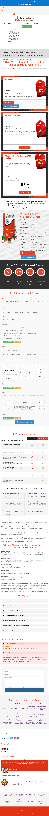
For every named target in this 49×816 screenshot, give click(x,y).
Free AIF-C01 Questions (8, 712)
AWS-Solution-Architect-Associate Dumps (8, 795)
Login (4, 7)
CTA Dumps (19, 803)
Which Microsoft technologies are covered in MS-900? (13, 615)
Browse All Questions (12, 106)
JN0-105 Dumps (30, 801)
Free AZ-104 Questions (8, 708)
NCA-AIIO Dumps (41, 803)
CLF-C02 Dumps (19, 801)
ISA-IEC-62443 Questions (8, 719)
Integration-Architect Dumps (8, 802)
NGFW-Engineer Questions (41, 716)
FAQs (19, 809)
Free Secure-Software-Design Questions (7, 723)
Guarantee (24, 809)
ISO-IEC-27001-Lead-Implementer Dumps (41, 798)
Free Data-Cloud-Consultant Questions (19, 723)
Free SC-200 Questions (8, 716)
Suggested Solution (8, 341)
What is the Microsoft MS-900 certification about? (12, 601)
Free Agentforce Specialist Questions (19, 720)
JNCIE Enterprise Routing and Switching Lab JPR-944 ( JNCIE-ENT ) (14, 32)
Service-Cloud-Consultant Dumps (30, 795)
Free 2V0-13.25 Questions (30, 703)
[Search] (14, 14)
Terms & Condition (32, 809)
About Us (13, 809)
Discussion (17, 341)
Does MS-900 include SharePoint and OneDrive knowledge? (14, 620)
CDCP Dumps (41, 801)
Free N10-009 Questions (30, 706)
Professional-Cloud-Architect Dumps (19, 795)
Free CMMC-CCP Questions (41, 709)
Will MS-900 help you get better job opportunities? (12, 630)
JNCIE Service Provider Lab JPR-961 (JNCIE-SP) (14, 39)
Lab (9, 23)
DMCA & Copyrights (25, 810)
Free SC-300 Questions (19, 716)
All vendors (26, 23)
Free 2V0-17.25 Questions (30, 708)
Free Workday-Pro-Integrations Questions (30, 723)
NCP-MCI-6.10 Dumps (30, 803)
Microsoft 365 (13, 59)
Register (4, 10)
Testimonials (35, 23)
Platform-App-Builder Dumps (41, 795)
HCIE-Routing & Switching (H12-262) (14, 46)
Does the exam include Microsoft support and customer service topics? (16, 625)
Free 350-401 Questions (19, 708)
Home (4, 23)
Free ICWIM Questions (30, 714)
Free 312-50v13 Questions (41, 712)
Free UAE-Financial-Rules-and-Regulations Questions (41, 723)
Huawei (10, 41)
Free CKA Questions (41, 714)
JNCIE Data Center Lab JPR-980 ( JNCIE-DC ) (14, 29)
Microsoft (7, 59)
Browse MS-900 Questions (25, 422)
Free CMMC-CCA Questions (18, 713)
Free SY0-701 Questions (8, 703)
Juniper (10, 26)
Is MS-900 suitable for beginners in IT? (10, 610)
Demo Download (27, 253)
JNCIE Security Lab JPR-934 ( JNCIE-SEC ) (14, 36)
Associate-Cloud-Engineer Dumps (19, 798)
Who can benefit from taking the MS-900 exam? (12, 605)
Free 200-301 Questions (41, 706)
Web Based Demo (30, 257)
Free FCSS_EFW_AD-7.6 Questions (41, 720)
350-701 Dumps (30, 798)
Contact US (40, 809)
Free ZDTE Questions (41, 703)
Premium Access (27, 26)
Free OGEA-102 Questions (30, 716)
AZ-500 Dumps (8, 798)
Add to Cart (9, 103)
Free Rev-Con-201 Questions (19, 704)
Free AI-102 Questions (30, 712)
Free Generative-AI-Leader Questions (30, 720)
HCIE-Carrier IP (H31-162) (14, 43)
